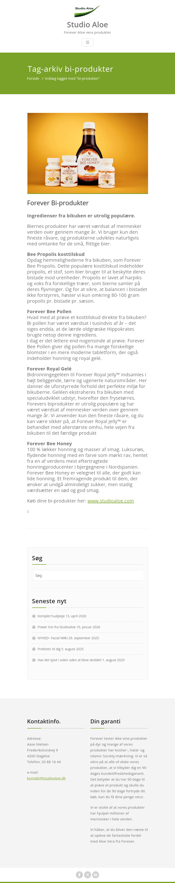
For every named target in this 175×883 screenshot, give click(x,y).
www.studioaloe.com (111, 501)
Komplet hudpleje (51, 616)
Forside (33, 78)
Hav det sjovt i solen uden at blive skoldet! (70, 660)
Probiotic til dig (49, 649)
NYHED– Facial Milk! (53, 638)
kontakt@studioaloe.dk (46, 778)
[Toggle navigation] (87, 42)
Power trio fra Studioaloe (57, 627)
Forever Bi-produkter (58, 202)
